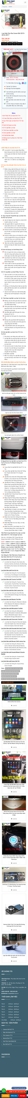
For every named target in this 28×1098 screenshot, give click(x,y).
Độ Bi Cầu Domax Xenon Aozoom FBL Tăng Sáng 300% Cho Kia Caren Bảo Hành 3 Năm (14, 810)
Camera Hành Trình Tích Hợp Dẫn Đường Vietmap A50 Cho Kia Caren (14, 916)
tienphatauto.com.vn (13, 993)
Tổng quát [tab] (4, 43)
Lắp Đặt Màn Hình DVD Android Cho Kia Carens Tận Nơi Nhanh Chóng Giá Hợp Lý (14, 733)
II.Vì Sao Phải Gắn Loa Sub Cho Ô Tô (12, 118)
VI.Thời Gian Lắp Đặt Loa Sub (10, 130)
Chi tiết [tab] (10, 43)
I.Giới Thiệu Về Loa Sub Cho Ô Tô (11, 115)
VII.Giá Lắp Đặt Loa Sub (8, 133)
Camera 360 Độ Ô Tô (8, 1029)
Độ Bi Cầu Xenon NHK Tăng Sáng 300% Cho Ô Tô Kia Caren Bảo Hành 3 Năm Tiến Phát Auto (13, 848)
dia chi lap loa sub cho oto (8, 679)
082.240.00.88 (20, 79)
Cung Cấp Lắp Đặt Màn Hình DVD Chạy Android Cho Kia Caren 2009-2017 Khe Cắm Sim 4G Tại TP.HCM (14, 777)
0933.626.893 (10, 79)
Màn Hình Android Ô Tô (9, 1032)
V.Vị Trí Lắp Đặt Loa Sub (8, 127)
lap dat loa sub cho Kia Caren (9, 673)
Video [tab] (14, 43)
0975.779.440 (14, 77)
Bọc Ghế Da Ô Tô (7, 1044)
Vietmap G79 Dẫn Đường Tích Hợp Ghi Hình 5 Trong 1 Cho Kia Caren (14, 881)
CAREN (10, 6)
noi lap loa (20, 679)
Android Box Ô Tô (7, 1038)
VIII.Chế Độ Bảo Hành (8, 135)
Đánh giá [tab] (20, 43)
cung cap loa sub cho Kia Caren (10, 671)
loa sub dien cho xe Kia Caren (13, 668)
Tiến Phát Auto (5, 978)
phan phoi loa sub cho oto (8, 676)
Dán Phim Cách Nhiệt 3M (9, 1041)
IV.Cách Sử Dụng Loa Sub (9, 125)
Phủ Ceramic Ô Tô (7, 1035)
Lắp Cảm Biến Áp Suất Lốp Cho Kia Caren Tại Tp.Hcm (14, 950)
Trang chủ (4, 6)
